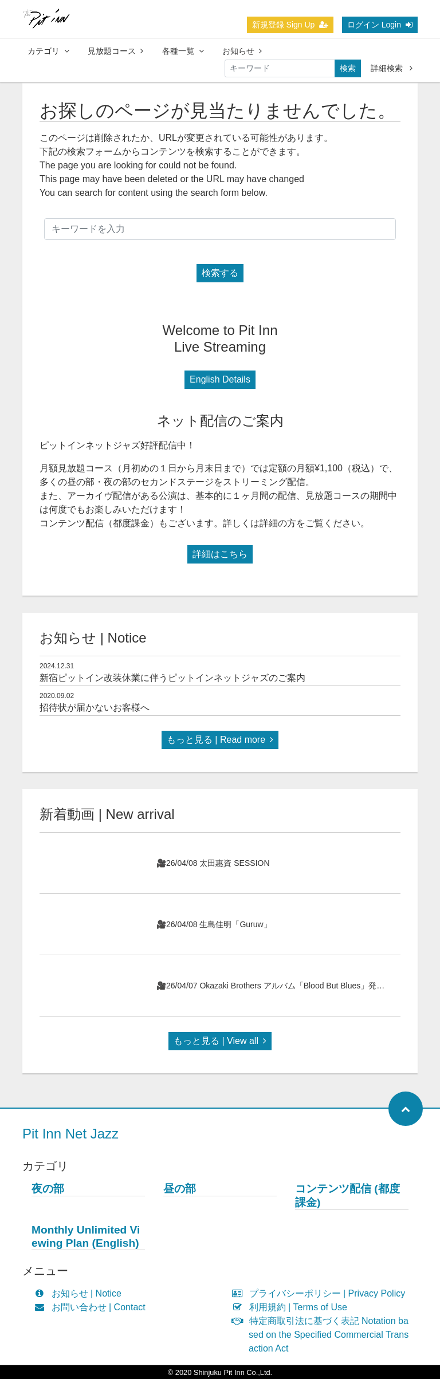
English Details (220, 379)
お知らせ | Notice (80, 1293)
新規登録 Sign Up (290, 24)
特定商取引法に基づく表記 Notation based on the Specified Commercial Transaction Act (322, 1334)
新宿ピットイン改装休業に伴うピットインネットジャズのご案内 (172, 678)
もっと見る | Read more (220, 739)
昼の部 (179, 1189)
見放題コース (115, 51)
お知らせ (242, 51)
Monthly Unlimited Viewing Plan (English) (86, 1236)
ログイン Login (379, 24)
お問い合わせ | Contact (93, 1307)
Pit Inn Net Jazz (70, 1133)
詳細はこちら (219, 554)
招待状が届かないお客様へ (95, 707)
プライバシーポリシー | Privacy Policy (321, 1293)
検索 (348, 68)
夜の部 (48, 1189)
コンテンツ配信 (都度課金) (347, 1195)
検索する (220, 273)
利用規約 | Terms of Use (292, 1307)
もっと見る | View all (220, 1041)
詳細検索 (391, 68)
